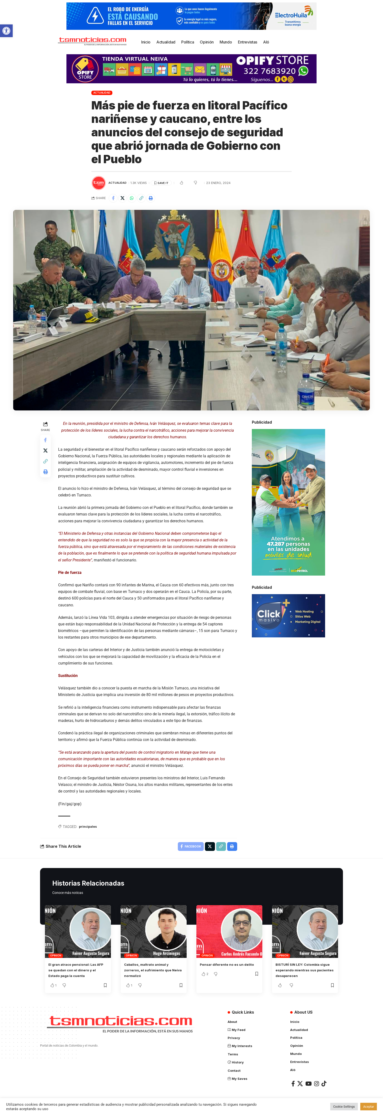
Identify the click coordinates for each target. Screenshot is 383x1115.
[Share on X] (124, 199)
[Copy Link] (145, 199)
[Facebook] (293, 1085)
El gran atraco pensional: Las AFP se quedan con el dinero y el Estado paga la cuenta (77, 973)
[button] (6, 30)
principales (90, 828)
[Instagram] (316, 1085)
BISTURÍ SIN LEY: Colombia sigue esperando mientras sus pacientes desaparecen (305, 973)
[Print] (155, 199)
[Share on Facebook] (113, 199)
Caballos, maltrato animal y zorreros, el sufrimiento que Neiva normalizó (151, 973)
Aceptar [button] (368, 1106)
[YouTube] (308, 1085)
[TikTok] (324, 1085)
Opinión (55, 958)
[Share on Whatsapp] (134, 199)
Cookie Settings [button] (344, 1106)
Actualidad (102, 92)
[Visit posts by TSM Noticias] (98, 183)
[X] (300, 1085)
